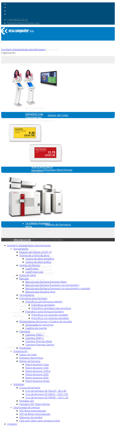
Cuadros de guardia (36, 328)
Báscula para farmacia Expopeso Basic (46, 281)
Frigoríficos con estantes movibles (49, 314)
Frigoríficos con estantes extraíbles (50, 318)
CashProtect (32, 268)
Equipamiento (22, 58)
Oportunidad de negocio (26, 407)
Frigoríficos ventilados (43, 305)
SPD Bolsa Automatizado (32, 410)
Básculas (24, 278)
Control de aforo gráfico (38, 262)
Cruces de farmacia (31, 279)
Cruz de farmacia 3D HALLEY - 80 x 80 (45, 391)
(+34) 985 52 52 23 (17, 19)
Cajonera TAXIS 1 (34, 334)
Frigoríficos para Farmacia (33, 298)
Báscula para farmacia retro (40, 291)
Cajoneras (24, 331)
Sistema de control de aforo (34, 255)
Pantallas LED (26, 400)
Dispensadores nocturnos (39, 324)
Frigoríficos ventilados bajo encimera (42, 167)
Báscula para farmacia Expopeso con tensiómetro (40, 114)
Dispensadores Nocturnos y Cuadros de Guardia (45, 321)
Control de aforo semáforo (39, 258)
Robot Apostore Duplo (37, 381)
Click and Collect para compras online (39, 420)
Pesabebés (26, 236)
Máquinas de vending (32, 332)
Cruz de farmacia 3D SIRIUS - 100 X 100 (46, 394)
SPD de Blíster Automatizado (34, 414)
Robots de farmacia (58, 224)
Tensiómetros (26, 295)
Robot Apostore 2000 (37, 374)
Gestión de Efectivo (29, 265)
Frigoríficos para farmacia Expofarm (44, 311)
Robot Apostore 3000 (38, 269)
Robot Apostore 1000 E (38, 371)
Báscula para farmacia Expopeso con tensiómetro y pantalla (57, 288)
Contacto (13, 347)
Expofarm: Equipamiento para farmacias (29, 245)
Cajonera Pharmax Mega (38, 341)
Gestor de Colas (29, 243)
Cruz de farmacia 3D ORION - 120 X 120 (46, 397)
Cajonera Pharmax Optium (39, 344)
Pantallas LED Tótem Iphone (34, 404)
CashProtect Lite (34, 272)
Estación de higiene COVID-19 (35, 252)
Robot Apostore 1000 (37, 367)
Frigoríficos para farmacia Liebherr (44, 301)
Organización (20, 351)
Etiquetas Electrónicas (58, 170)
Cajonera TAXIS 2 (34, 338)
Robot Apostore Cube (37, 364)
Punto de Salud (27, 275)
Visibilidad (18, 384)
